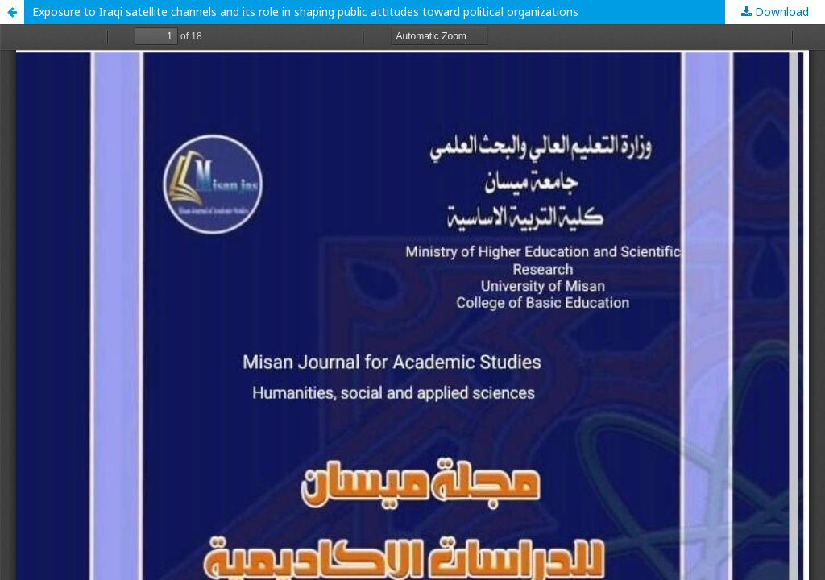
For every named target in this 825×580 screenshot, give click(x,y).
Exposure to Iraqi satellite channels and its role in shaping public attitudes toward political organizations (305, 11)
